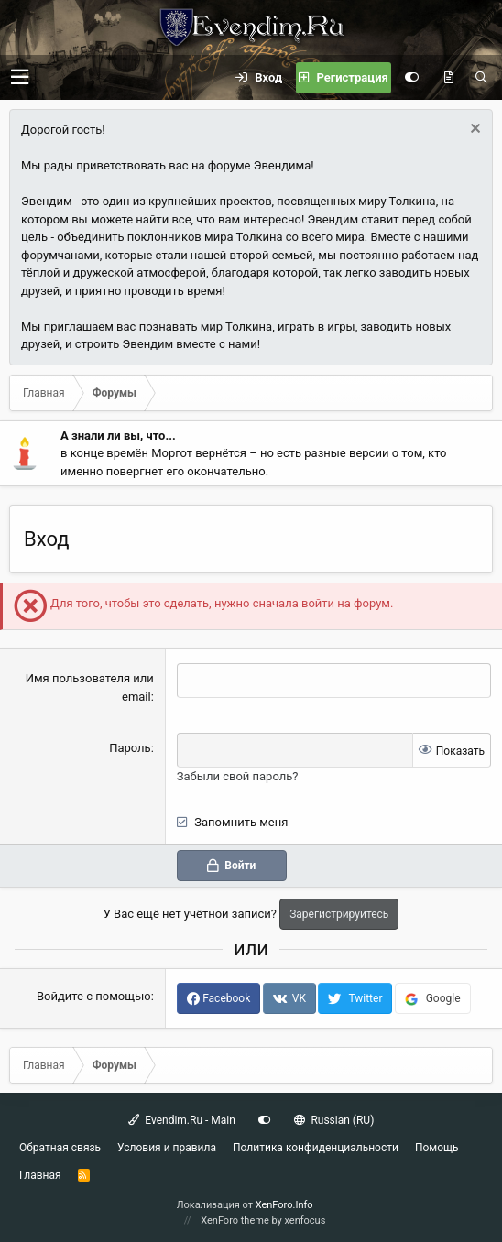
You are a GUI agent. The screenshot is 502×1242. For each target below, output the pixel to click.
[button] (20, 77)
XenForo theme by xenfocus (263, 1220)
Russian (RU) (334, 1120)
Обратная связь (60, 1147)
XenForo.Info (284, 1205)
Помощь (437, 1147)
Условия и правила (166, 1147)
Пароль (130, 748)
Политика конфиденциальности (315, 1147)
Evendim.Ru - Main (181, 1120)
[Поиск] (481, 78)
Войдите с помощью (94, 996)
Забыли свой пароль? (238, 776)
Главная (40, 1175)
